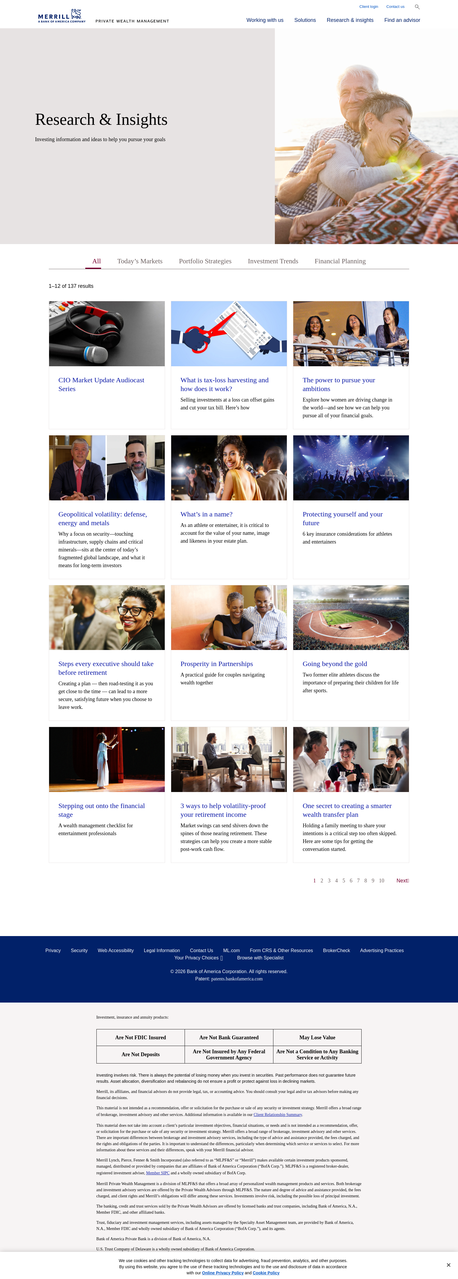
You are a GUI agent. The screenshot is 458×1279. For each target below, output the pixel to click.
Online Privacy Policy (223, 1273)
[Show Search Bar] (417, 7)
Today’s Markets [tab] (137, 261)
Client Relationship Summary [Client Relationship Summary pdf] (278, 1115)
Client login (369, 6)
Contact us (395, 6)
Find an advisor (402, 20)
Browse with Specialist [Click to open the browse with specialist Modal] (260, 958)
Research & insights (350, 20)
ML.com (231, 950)
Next (403, 881)
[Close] (448, 1265)
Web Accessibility (116, 950)
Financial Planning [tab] (342, 261)
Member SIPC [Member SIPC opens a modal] (158, 1173)
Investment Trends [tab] (274, 261)
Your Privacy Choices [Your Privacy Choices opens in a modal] (196, 958)
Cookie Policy (266, 1273)
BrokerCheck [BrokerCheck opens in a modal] (336, 950)
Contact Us (201, 950)
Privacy (53, 950)
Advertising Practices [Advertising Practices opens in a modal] (382, 950)
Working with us (265, 20)
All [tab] (93, 261)
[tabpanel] (229, 586)
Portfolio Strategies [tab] (204, 261)
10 (381, 881)
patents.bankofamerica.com (237, 979)
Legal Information (162, 950)
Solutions (305, 20)
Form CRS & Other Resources (281, 950)
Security (79, 950)
